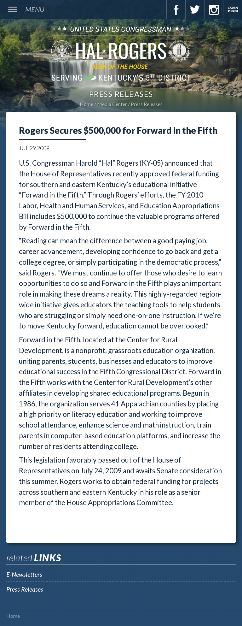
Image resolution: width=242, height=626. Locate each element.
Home (86, 104)
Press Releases (147, 104)
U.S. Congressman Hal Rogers (121, 53)
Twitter (194, 9)
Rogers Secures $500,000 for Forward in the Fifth (118, 130)
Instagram (213, 9)
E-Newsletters (24, 574)
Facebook (175, 9)
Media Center (112, 104)
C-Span (232, 9)
